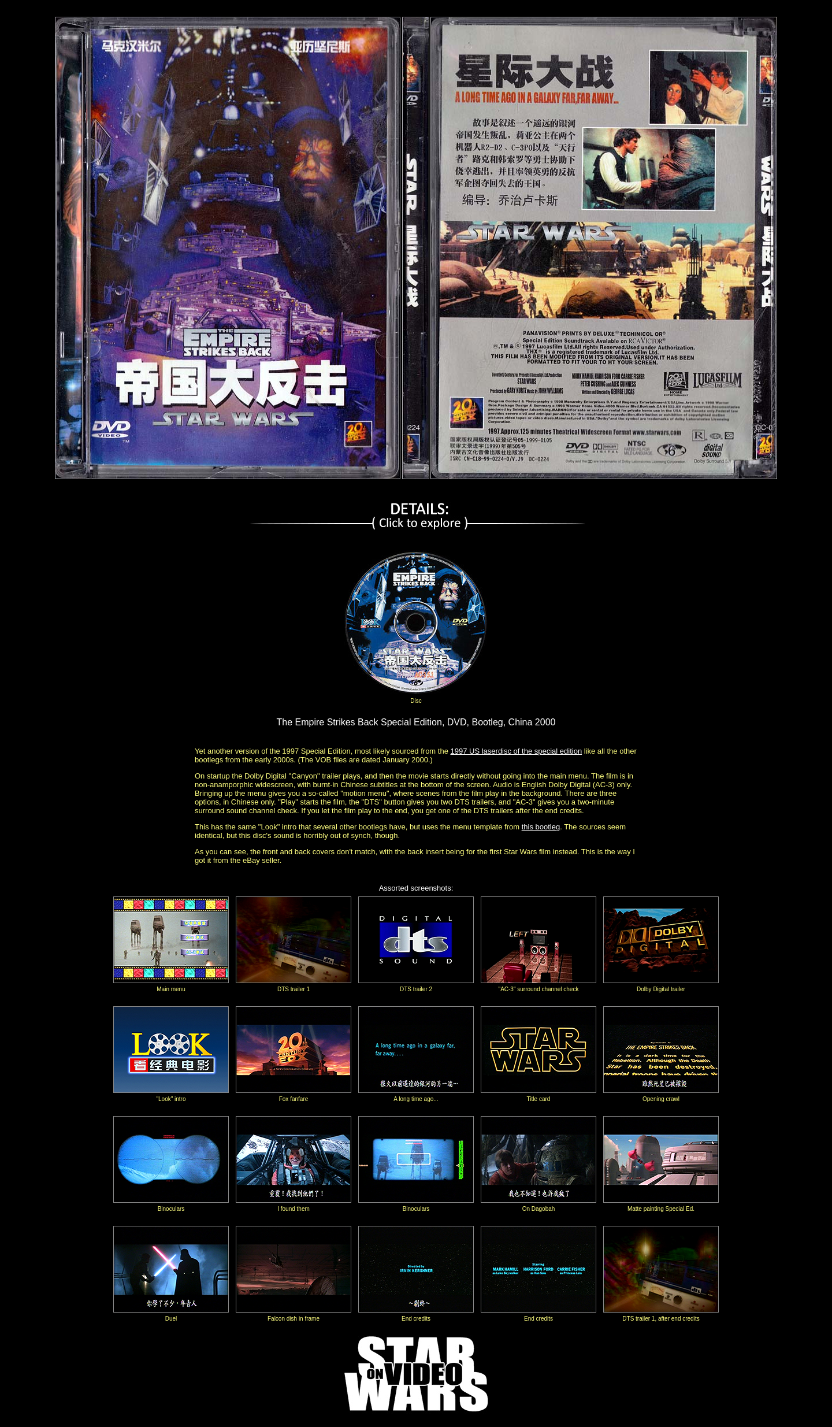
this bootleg (541, 826)
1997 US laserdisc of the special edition (516, 751)
